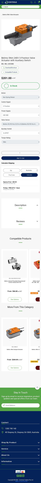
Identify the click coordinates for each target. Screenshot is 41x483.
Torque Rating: (6, 138)
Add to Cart (20, 158)
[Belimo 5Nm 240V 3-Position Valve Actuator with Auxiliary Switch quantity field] (20, 153)
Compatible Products (10, 72)
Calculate (29, 175)
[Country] (29, 170)
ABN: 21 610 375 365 (21, 481)
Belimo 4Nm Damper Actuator (15, 349)
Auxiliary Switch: (6, 129)
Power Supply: (6, 111)
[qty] (11, 170)
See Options (15, 299)
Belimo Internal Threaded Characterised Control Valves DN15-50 (14, 281)
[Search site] (3, 6)
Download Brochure (10, 67)
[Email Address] (20, 405)
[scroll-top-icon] (37, 387)
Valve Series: (5, 120)
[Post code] (11, 175)
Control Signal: (6, 102)
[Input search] (20, 6)
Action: (3, 93)
